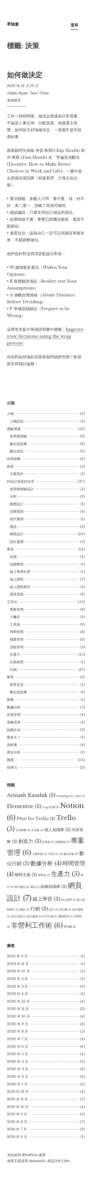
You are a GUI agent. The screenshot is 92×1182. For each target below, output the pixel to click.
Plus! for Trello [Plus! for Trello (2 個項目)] (35, 818)
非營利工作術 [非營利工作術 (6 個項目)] (37, 925)
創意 (10, 466)
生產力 (15, 654)
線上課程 (17, 579)
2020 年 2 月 (17, 1076)
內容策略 (14, 459)
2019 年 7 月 (17, 1129)
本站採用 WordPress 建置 (26, 1155)
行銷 (13, 669)
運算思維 (17, 594)
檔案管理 (17, 639)
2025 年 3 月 (17, 956)
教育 (10, 677)
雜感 (10, 760)
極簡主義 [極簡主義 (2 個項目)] (26, 874)
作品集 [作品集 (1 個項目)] (37, 830)
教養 (10, 699)
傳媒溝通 (14, 429)
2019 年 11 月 (17, 1099)
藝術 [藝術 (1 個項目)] (24, 909)
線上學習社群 (20, 571)
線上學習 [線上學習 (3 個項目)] (46, 899)
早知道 (13, 24)
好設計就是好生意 (20, 481)
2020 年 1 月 (17, 1084)
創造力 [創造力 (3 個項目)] (29, 841)
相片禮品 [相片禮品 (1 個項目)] (21, 887)
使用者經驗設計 (22, 489)
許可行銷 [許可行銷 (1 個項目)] (49, 916)
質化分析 (14, 752)
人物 (10, 413)
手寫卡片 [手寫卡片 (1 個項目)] (55, 854)
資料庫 (12, 745)
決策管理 (14, 714)
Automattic (37, 1161)
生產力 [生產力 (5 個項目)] (65, 874)
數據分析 (14, 707)
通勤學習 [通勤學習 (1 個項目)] (65, 916)
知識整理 (17, 564)
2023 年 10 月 (18, 971)
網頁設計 (17, 534)
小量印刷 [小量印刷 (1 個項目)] (39, 854)
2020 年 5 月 (17, 1054)
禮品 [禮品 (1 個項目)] (34, 887)
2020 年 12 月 (18, 1001)
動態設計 (17, 504)
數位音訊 (17, 451)
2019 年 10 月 (18, 1107)
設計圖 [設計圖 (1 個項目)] (65, 909)
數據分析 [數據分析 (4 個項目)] (46, 863)
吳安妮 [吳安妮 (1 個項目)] (48, 842)
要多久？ (14, 737)
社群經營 (17, 662)
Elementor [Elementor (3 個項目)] (24, 806)
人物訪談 (17, 421)
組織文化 (14, 730)
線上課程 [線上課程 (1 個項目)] (68, 899)
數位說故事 (18, 444)
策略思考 (14, 722)
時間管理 (17, 632)
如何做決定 (24, 75)
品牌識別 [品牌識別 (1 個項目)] (62, 842)
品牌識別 (17, 511)
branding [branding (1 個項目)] (64, 796)
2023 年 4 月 (17, 979)
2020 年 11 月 (18, 1009)
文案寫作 (17, 474)
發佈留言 (14, 100)
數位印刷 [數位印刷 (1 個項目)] (71, 854)
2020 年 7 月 (17, 1039)
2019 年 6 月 (17, 1137)
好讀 (13, 556)
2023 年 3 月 (17, 986)
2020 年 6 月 (17, 1046)
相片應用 (17, 519)
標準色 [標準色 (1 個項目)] (44, 875)
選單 (74, 25)
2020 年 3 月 (17, 1069)
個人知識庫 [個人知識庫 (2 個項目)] (57, 829)
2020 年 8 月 (17, 1031)
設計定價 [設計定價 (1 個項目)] (18, 916)
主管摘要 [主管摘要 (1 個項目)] (23, 830)
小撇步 (15, 617)
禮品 (13, 526)
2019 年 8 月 (17, 1122)
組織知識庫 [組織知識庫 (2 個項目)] (53, 886)
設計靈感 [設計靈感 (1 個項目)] (34, 916)
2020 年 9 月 (17, 1024)
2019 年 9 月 (17, 1114)
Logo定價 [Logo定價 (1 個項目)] (50, 807)
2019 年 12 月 (18, 1091)
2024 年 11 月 (18, 964)
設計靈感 (17, 541)
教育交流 (17, 684)
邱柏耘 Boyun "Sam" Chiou (28, 93)
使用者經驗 (18, 436)
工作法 (12, 602)
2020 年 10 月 (18, 1016)
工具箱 (15, 624)
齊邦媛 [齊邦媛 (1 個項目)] (70, 926)
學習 (10, 549)
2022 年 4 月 (17, 994)
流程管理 (17, 647)
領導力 (12, 767)
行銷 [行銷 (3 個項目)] (39, 909)
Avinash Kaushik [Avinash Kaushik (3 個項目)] (31, 795)
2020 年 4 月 (17, 1061)
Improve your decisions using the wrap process (45, 336)
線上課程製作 (20, 587)
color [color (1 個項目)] (79, 796)
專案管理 (17, 609)
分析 (13, 496)
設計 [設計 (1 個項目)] (53, 909)
